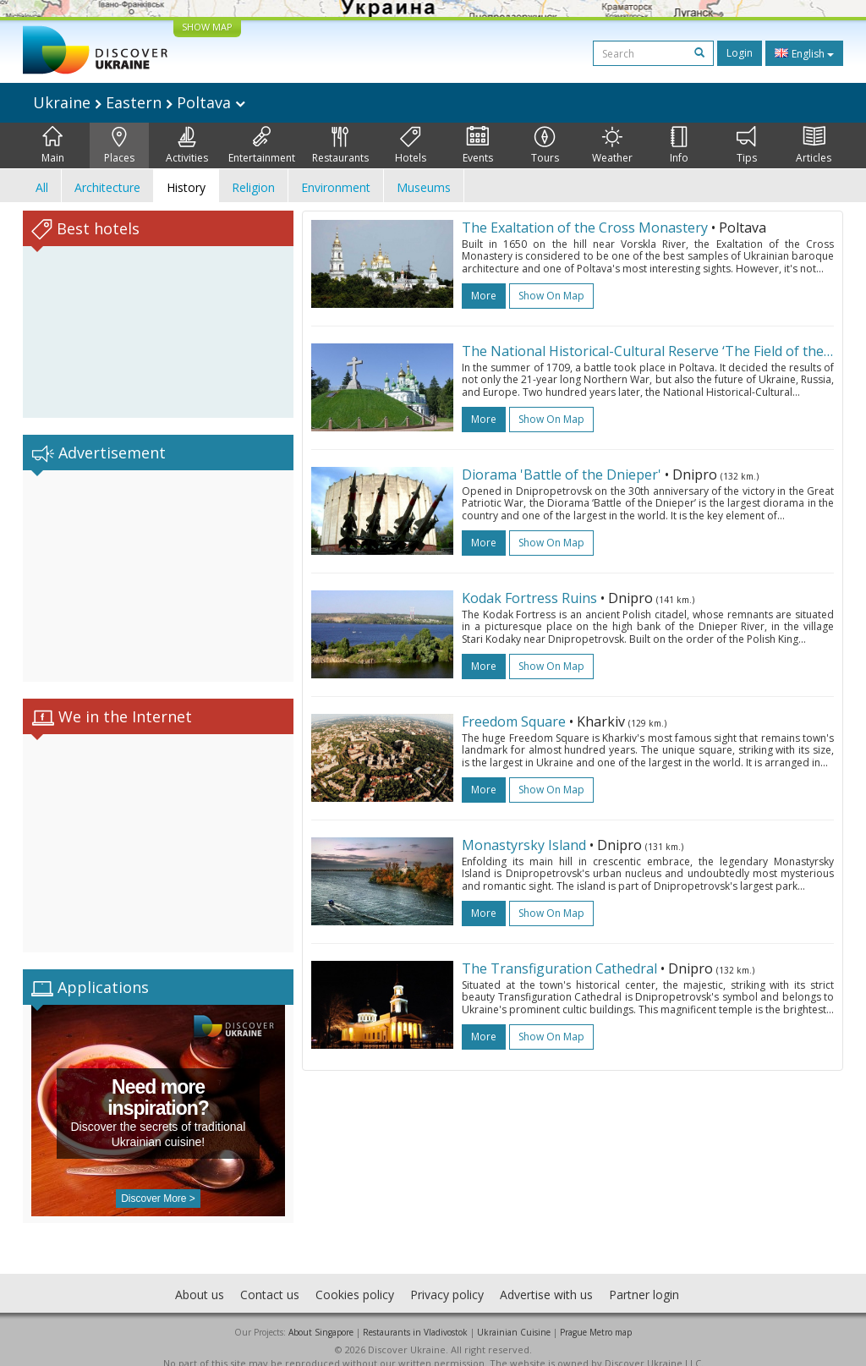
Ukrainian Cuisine (514, 1315)
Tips (747, 145)
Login (739, 53)
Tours (545, 145)
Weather (612, 145)
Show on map (551, 295)
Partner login (644, 1278)
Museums (424, 187)
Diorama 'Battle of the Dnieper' (561, 474)
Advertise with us (546, 1278)
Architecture (107, 187)
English (804, 53)
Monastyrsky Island (524, 845)
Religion (253, 187)
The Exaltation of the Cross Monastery (585, 227)
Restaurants (340, 145)
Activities (187, 145)
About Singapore (321, 1315)
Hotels (410, 145)
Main (52, 145)
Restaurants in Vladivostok (415, 1315)
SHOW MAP (207, 26)
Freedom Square (514, 721)
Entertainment (261, 145)
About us (199, 1278)
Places (119, 145)
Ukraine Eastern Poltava (139, 102)
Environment (335, 187)
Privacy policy (447, 1278)
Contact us (269, 1278)
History (186, 187)
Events (478, 145)
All (42, 187)
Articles (813, 145)
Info (679, 145)
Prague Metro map (596, 1315)
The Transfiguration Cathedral (559, 968)
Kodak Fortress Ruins (529, 598)
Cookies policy (354, 1278)
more (483, 295)
